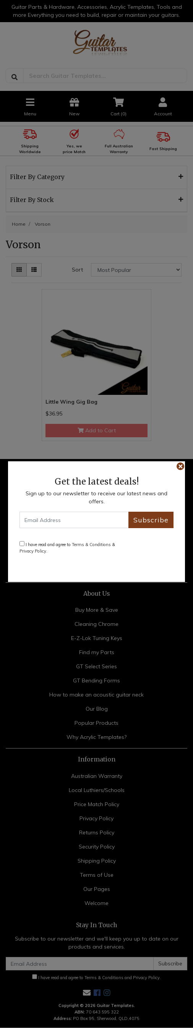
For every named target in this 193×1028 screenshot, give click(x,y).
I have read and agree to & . (67, 547)
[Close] (180, 466)
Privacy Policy (32, 551)
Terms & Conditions (91, 544)
